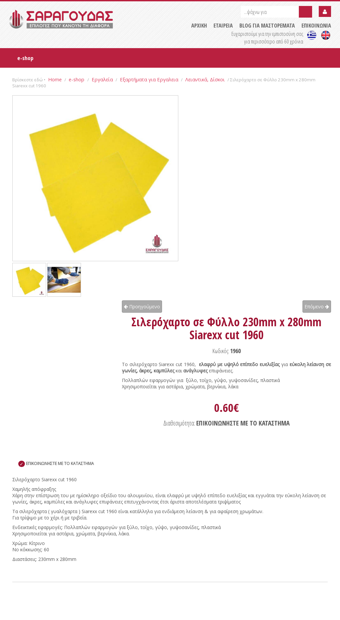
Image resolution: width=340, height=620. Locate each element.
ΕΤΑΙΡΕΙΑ (223, 25)
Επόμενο (316, 306)
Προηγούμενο (142, 306)
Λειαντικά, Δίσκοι (205, 79)
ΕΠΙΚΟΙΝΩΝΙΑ (316, 25)
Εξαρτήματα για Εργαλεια (149, 79)
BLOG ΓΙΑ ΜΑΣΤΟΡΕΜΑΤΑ (267, 25)
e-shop (25, 58)
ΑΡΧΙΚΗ (199, 25)
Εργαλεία (102, 79)
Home (55, 79)
